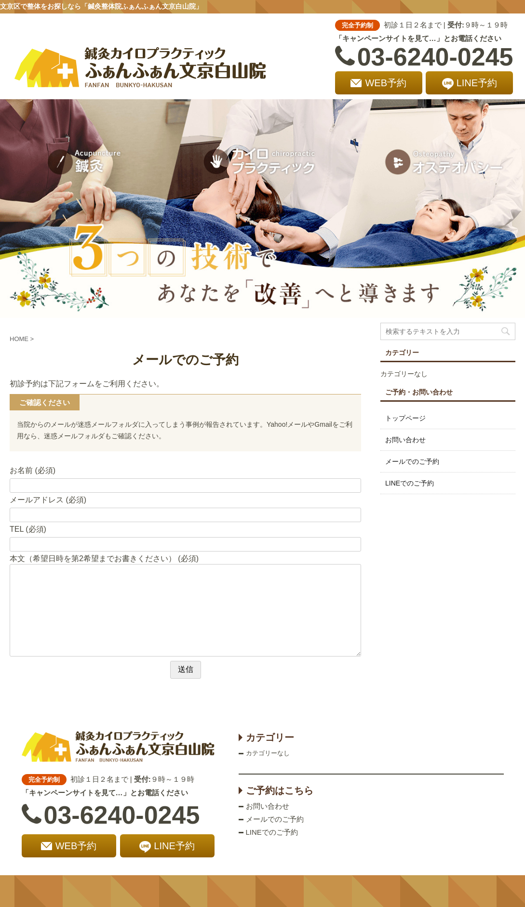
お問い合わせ (405, 440)
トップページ (405, 418)
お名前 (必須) (32, 470)
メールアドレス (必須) (48, 500)
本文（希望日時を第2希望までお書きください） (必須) (104, 558)
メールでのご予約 (412, 461)
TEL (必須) (28, 529)
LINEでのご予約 (409, 483)
